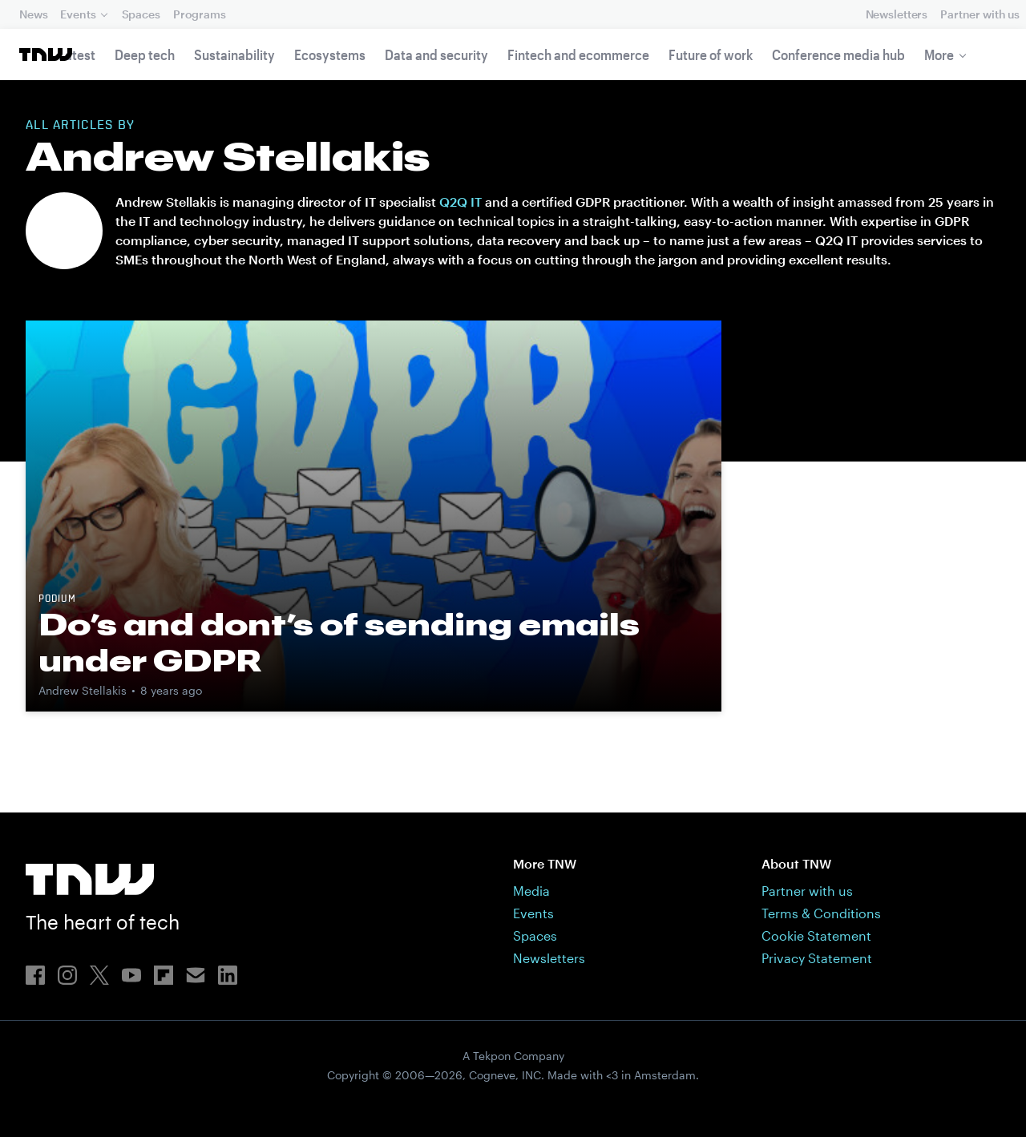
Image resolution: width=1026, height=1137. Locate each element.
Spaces (141, 14)
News (33, 14)
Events (77, 14)
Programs (199, 14)
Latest (77, 54)
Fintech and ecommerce (578, 54)
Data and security (436, 54)
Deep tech (145, 54)
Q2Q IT (460, 201)
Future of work (711, 54)
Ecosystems (330, 54)
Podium (57, 599)
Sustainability (234, 54)
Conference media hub (838, 54)
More (939, 54)
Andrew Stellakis (82, 690)
